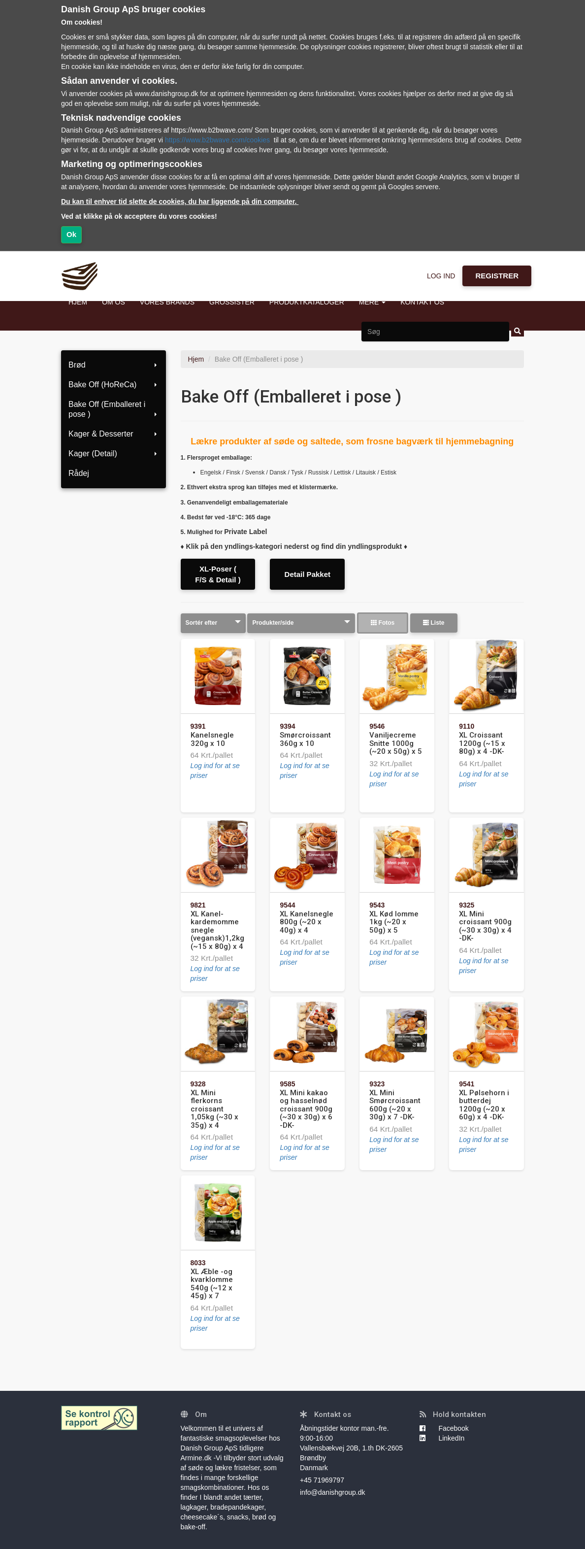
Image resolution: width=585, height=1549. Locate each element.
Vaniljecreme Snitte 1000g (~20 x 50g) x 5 (395, 743)
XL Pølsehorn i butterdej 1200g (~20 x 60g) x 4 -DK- (484, 1105)
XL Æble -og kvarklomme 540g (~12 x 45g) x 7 (212, 1284)
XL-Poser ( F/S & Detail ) (218, 574)
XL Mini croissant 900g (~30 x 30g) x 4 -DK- (485, 926)
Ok (71, 234)
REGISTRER (497, 275)
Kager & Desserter (113, 434)
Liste (433, 622)
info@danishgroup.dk (332, 1492)
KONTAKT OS (422, 302)
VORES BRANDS (167, 302)
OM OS (113, 302)
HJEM (77, 302)
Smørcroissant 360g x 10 (305, 739)
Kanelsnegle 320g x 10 (212, 739)
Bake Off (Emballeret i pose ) (113, 409)
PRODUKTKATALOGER (306, 302)
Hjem (196, 359)
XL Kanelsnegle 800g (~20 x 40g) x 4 (306, 922)
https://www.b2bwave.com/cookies (217, 140)
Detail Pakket (307, 574)
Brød (113, 365)
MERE (372, 302)
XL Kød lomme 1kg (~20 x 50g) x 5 (394, 922)
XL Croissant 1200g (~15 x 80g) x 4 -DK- (482, 743)
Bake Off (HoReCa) (113, 384)
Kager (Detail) (113, 453)
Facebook (444, 1428)
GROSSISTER (232, 302)
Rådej (78, 473)
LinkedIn (442, 1438)
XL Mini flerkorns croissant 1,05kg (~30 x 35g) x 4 (214, 1109)
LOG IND (441, 276)
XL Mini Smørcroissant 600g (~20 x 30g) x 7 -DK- (395, 1105)
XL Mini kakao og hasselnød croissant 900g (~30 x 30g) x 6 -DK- (306, 1109)
